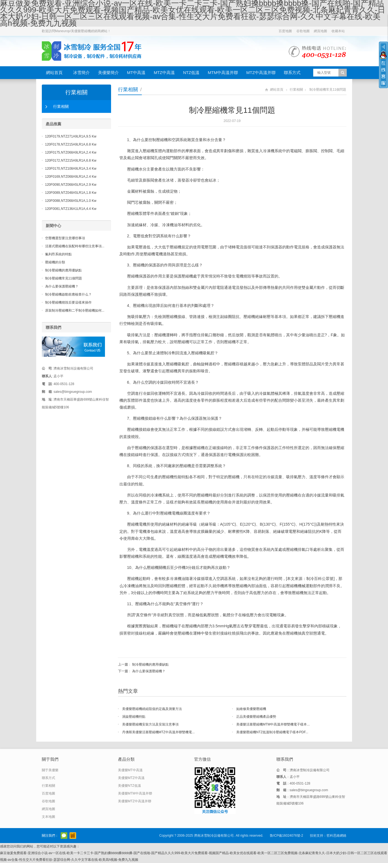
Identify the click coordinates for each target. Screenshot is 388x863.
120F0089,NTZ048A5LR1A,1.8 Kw (70, 193)
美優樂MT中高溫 (130, 770)
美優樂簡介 (108, 72)
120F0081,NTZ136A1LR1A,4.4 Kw (70, 209)
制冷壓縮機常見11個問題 (63, 278)
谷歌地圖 (303, 31)
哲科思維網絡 (336, 835)
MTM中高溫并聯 (223, 72)
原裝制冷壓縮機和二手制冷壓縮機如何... (74, 310)
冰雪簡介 (81, 72)
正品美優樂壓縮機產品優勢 (256, 717)
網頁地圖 (320, 31)
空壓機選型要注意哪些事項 (65, 238)
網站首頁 (54, 72)
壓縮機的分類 (55, 262)
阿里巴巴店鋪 (73, 835)
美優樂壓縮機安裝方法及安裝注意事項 (150, 724)
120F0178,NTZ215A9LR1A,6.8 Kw (70, 144)
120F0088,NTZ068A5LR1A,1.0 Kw (70, 201)
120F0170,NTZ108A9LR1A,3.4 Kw (70, 168)
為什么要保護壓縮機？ (148, 671)
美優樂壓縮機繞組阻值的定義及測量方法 (152, 709)
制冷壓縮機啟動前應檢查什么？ (68, 294)
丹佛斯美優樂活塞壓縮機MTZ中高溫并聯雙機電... (158, 732)
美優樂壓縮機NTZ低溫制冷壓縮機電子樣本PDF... (272, 732)
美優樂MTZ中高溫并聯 (134, 801)
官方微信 (64, 835)
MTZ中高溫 (164, 72)
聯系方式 (292, 72)
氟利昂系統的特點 (58, 254)
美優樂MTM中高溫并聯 (135, 793)
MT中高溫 (136, 72)
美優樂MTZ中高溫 (131, 778)
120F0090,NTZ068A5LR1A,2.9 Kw (70, 185)
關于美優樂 (50, 770)
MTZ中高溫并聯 (261, 72)
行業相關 (128, 89)
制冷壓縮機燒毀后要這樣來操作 (68, 302)
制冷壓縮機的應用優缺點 (150, 664)
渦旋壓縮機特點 (133, 717)
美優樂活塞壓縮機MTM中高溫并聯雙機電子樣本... (273, 724)
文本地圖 (48, 817)
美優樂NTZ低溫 (129, 786)
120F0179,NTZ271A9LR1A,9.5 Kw (70, 136)
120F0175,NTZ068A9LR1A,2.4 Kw (70, 152)
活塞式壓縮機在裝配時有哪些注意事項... (74, 246)
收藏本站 (338, 31)
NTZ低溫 (191, 72)
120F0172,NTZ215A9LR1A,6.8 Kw (70, 160)
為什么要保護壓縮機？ (61, 286)
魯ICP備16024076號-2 (286, 835)
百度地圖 (285, 31)
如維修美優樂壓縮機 (251, 709)
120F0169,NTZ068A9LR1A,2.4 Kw (70, 177)
